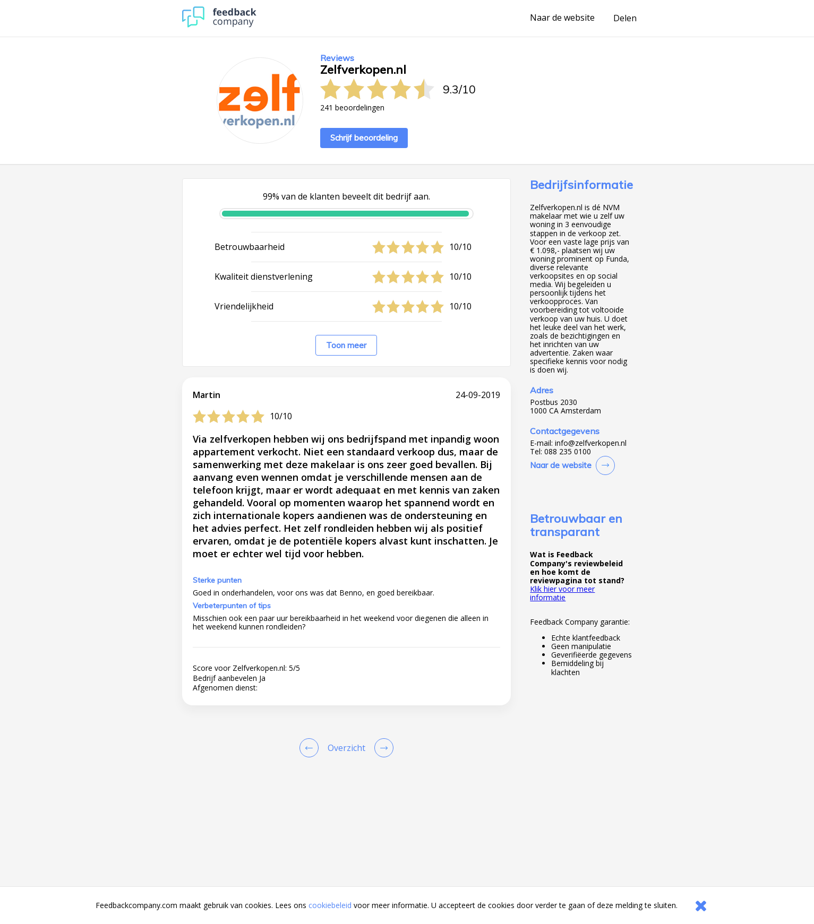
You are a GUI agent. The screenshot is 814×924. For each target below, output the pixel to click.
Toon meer (346, 345)
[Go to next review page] (381, 747)
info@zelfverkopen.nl (591, 443)
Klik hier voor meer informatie (562, 593)
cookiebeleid (330, 905)
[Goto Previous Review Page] (311, 747)
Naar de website (562, 18)
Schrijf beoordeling (364, 138)
